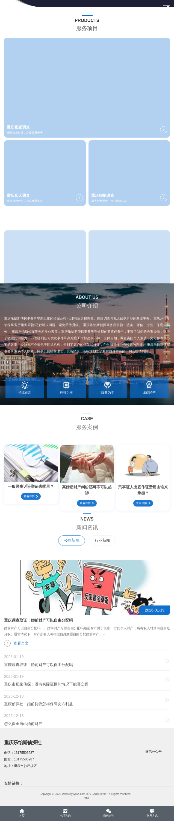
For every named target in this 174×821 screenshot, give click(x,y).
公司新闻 (71, 550)
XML (87, 798)
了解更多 (15, 366)
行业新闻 (102, 550)
